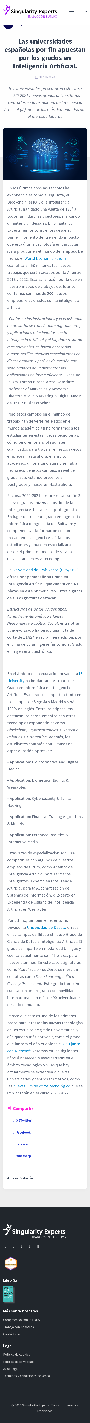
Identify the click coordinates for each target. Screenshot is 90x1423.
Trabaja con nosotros (18, 1327)
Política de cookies (16, 1354)
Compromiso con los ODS (21, 1320)
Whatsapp (21, 1156)
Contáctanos (12, 1334)
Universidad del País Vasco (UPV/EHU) (45, 569)
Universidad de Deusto (46, 927)
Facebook (21, 1132)
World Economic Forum (45, 258)
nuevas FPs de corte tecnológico (41, 1085)
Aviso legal (11, 1369)
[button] (82, 11)
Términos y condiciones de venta (26, 1376)
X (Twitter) (22, 1120)
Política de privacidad (18, 1362)
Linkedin (20, 1144)
